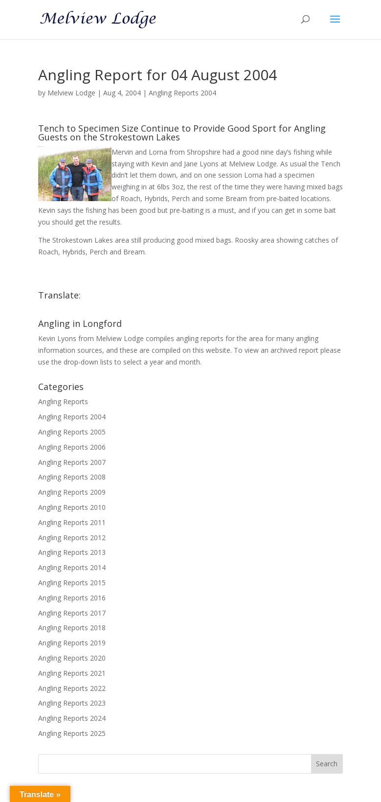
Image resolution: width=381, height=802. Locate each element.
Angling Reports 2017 (72, 613)
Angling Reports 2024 (72, 718)
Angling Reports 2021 (72, 673)
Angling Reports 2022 (72, 688)
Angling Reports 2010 (72, 507)
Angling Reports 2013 (72, 552)
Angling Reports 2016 (72, 597)
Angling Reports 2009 (72, 492)
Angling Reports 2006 (72, 447)
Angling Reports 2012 (72, 537)
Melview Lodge (71, 92)
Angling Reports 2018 (72, 627)
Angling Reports (63, 401)
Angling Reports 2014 (72, 567)
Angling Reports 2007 (72, 462)
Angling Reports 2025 (72, 733)
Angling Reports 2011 (72, 522)
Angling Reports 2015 (72, 582)
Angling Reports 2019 (72, 642)
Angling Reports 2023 (72, 703)
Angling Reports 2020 (72, 658)
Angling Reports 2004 (182, 92)
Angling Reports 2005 (72, 431)
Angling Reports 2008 (72, 476)
